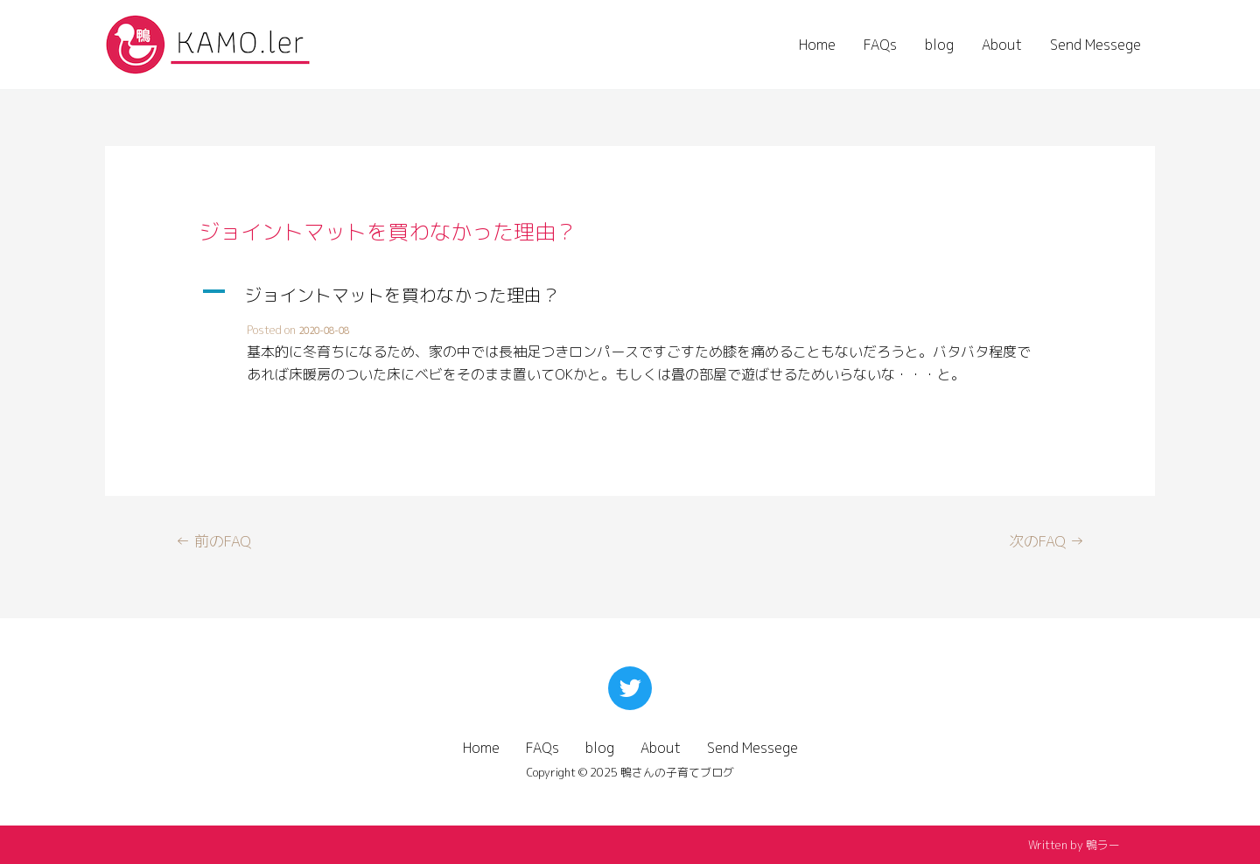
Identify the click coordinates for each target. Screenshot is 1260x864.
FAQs (880, 44)
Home (817, 44)
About (1002, 44)
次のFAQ (1046, 541)
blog (939, 44)
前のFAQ (213, 541)
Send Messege (1095, 44)
